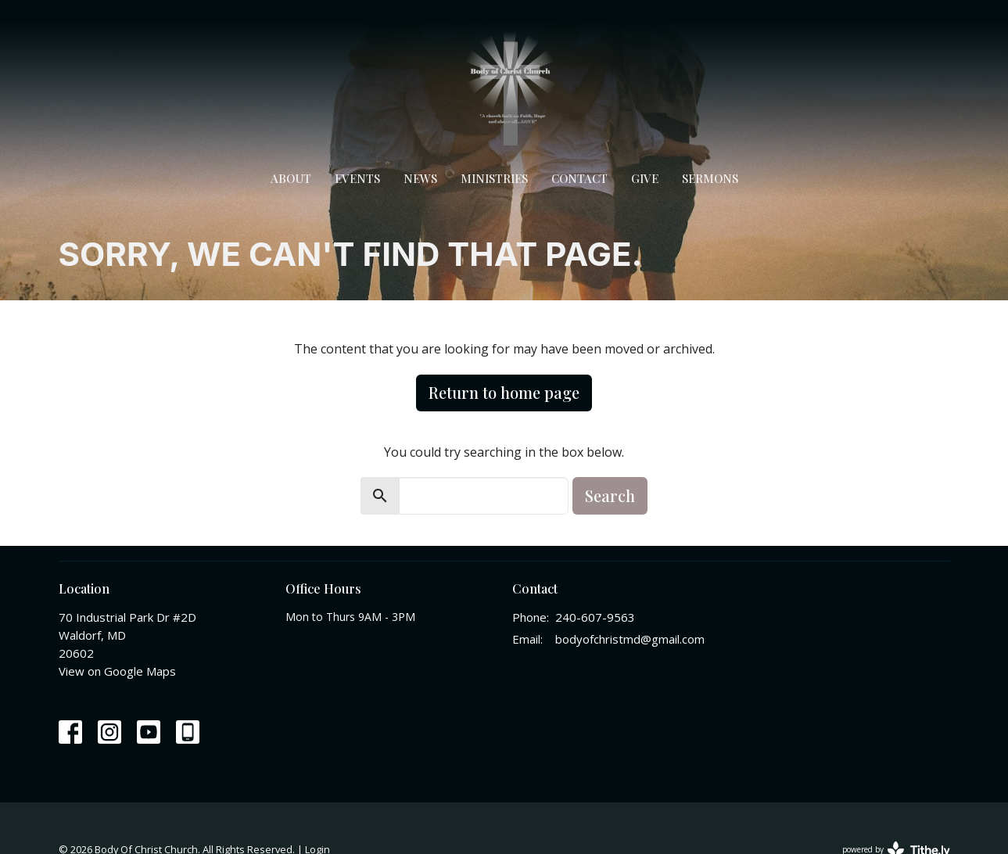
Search (610, 495)
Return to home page (504, 392)
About (291, 178)
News (420, 178)
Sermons (710, 178)
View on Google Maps (117, 671)
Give (644, 178)
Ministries (494, 178)
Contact (579, 178)
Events (357, 178)
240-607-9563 (595, 617)
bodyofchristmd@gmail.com (630, 639)
